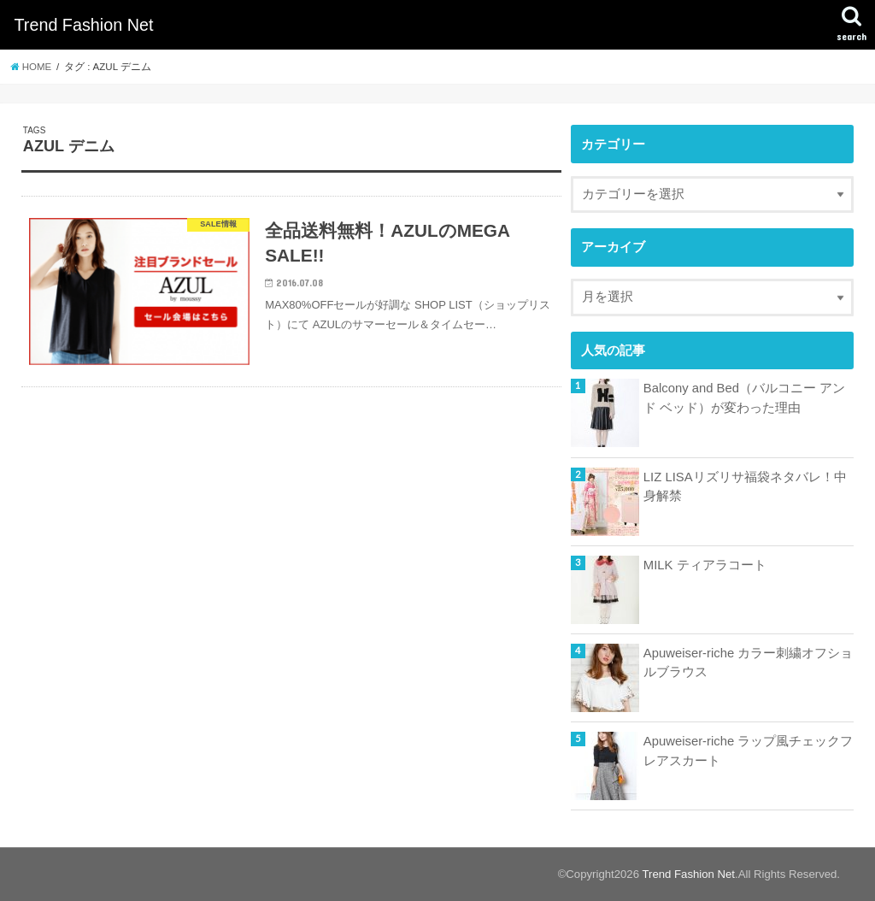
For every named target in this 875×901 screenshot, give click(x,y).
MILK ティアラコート (704, 565)
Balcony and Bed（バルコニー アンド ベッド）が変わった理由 (744, 397)
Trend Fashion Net (83, 24)
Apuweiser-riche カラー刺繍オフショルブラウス (748, 662)
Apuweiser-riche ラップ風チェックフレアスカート (748, 750)
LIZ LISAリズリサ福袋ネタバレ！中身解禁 (745, 486)
